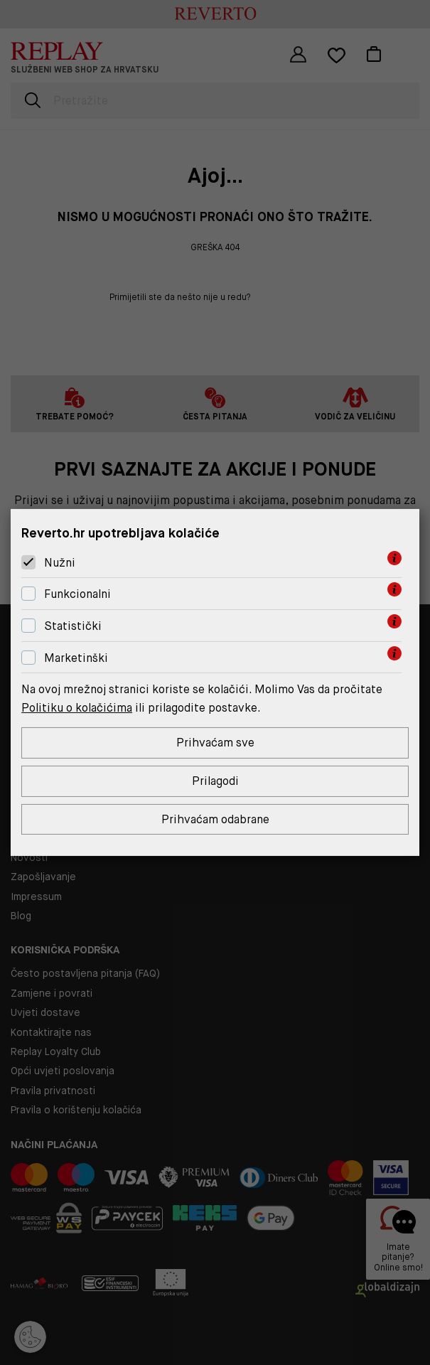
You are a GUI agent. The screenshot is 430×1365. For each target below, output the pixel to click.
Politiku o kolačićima (76, 707)
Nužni (59, 562)
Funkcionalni (77, 594)
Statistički (73, 626)
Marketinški (76, 658)
